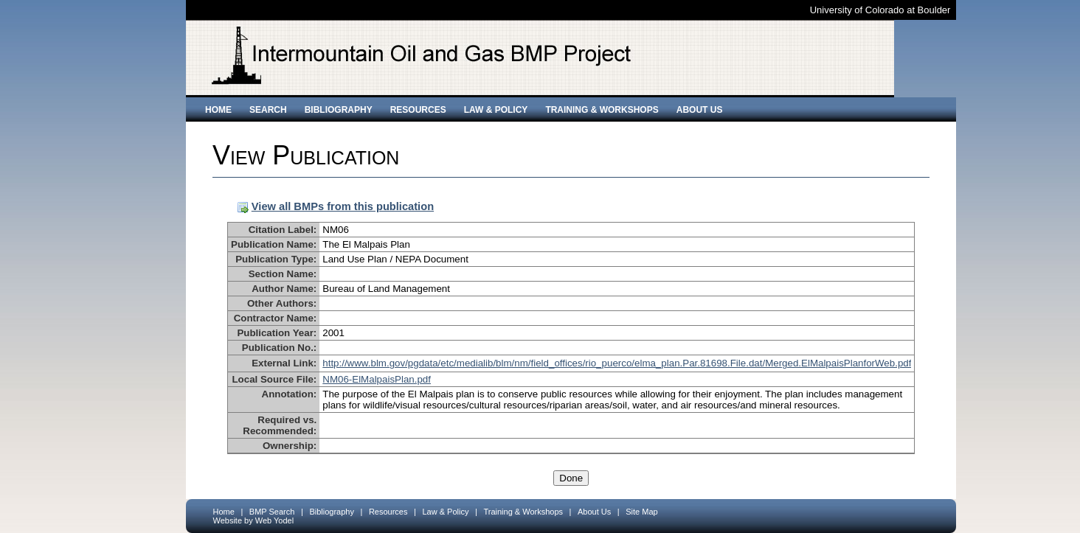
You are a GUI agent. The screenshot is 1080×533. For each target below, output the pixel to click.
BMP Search (272, 511)
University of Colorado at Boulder (880, 9)
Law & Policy (496, 110)
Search (268, 110)
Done (571, 478)
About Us (699, 110)
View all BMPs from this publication (343, 206)
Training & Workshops (601, 110)
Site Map (641, 511)
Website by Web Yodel (253, 520)
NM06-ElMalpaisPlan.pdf (376, 379)
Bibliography (339, 110)
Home (218, 110)
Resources (418, 110)
